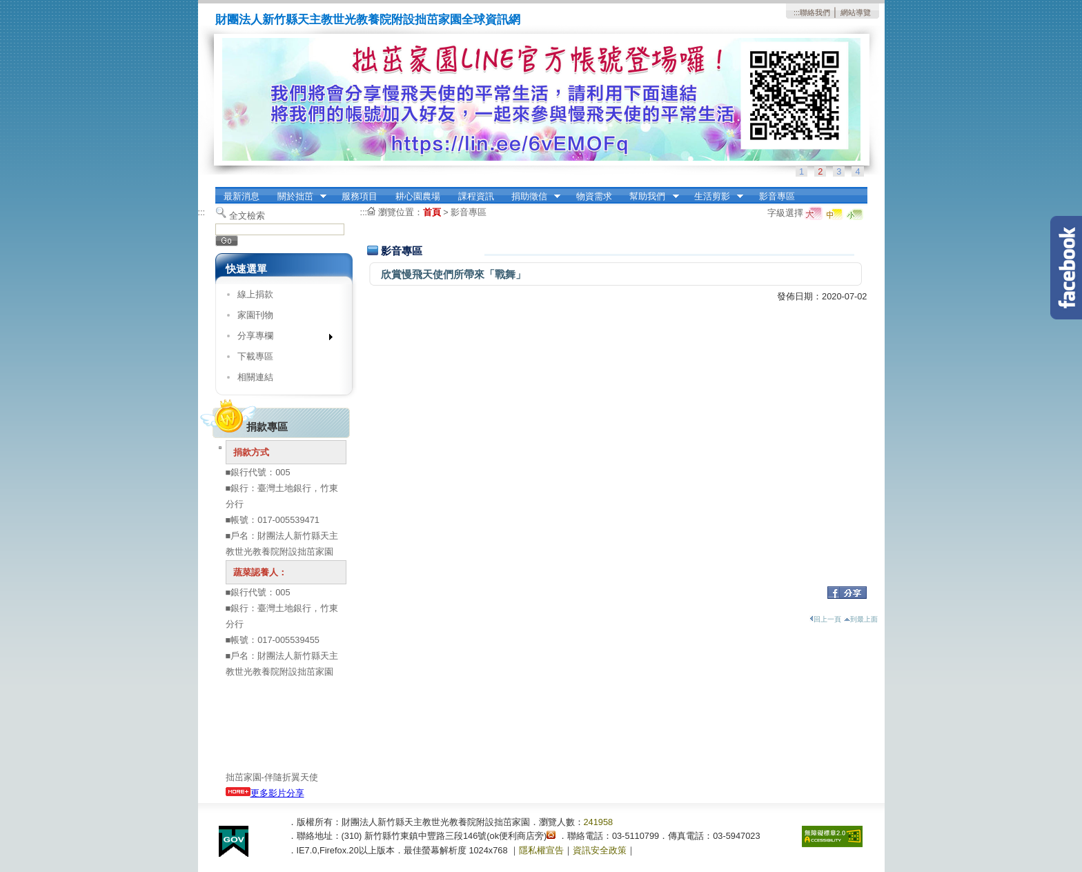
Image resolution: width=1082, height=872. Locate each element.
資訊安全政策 (600, 850)
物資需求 (594, 196)
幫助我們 (650, 196)
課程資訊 (476, 196)
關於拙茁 (297, 196)
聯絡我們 (815, 12)
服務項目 (359, 196)
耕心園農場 (417, 196)
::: (797, 12)
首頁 (432, 212)
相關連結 (255, 377)
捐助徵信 (531, 196)
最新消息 (241, 196)
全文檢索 (247, 215)
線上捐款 (255, 294)
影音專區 (777, 196)
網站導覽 (855, 12)
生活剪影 (714, 196)
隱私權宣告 (541, 850)
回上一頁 (825, 619)
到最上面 (861, 619)
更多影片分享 (265, 793)
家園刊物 (255, 315)
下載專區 (255, 356)
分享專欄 (280, 338)
